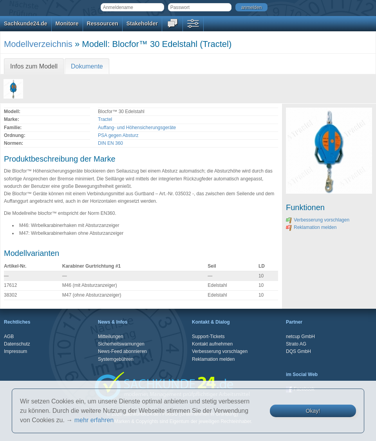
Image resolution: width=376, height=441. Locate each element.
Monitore (67, 23)
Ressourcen (102, 23)
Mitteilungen (110, 336)
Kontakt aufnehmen (212, 344)
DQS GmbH (298, 351)
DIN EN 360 (110, 143)
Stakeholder (142, 23)
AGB (9, 336)
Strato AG (296, 344)
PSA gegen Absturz (118, 135)
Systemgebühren (116, 359)
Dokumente (87, 66)
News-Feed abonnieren (122, 351)
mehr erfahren (94, 420)
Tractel (105, 119)
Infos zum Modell (34, 66)
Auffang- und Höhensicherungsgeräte (137, 127)
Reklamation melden (311, 227)
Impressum (15, 351)
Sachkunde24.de (25, 23)
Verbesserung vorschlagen (317, 220)
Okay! (313, 411)
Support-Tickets (208, 336)
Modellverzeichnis (38, 44)
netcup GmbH (300, 336)
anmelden (251, 7)
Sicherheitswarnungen (121, 344)
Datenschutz (17, 344)
